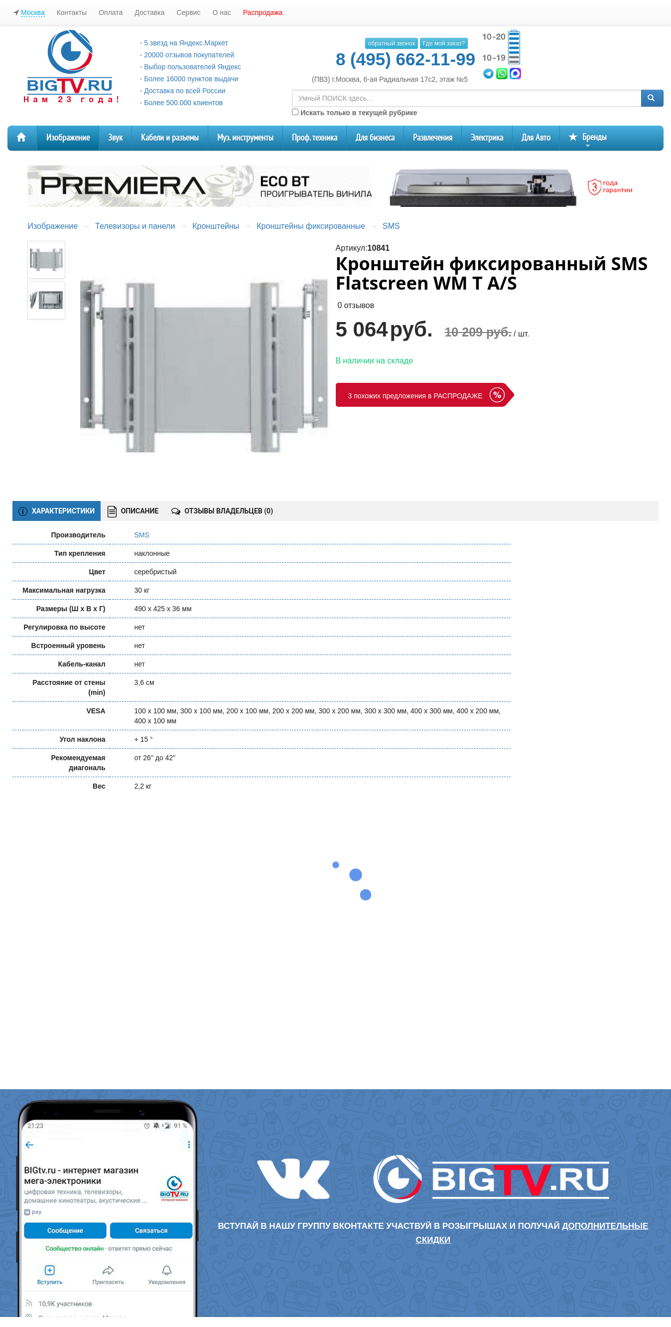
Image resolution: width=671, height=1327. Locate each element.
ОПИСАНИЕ (133, 511)
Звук (115, 138)
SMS (391, 226)
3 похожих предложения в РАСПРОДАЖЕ (415, 396)
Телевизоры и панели (135, 226)
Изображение (68, 138)
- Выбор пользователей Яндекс (190, 67)
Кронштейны (215, 226)
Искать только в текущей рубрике (354, 113)
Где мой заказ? (444, 43)
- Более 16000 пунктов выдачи (189, 79)
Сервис (188, 12)
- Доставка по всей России (183, 91)
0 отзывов (355, 305)
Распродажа (263, 12)
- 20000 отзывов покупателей (187, 55)
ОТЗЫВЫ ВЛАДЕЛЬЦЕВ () (222, 511)
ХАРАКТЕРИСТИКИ (56, 511)
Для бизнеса (375, 138)
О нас (221, 12)
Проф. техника (314, 138)
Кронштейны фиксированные (311, 226)
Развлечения (432, 138)
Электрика (487, 138)
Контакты (72, 12)
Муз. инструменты (245, 138)
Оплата (111, 12)
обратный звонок (391, 43)
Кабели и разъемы (170, 138)
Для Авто (536, 138)
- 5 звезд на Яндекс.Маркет (184, 43)
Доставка (149, 12)
